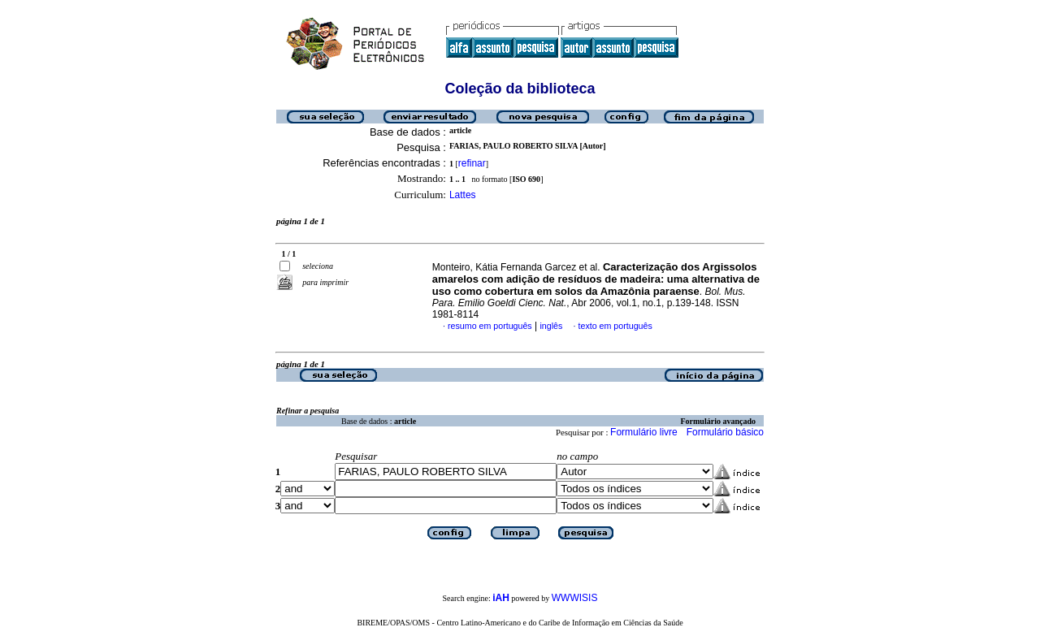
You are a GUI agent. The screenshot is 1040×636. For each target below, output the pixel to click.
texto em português (615, 326)
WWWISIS (575, 598)
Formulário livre (644, 432)
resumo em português (490, 326)
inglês (551, 326)
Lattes (462, 195)
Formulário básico (725, 432)
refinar (472, 163)
